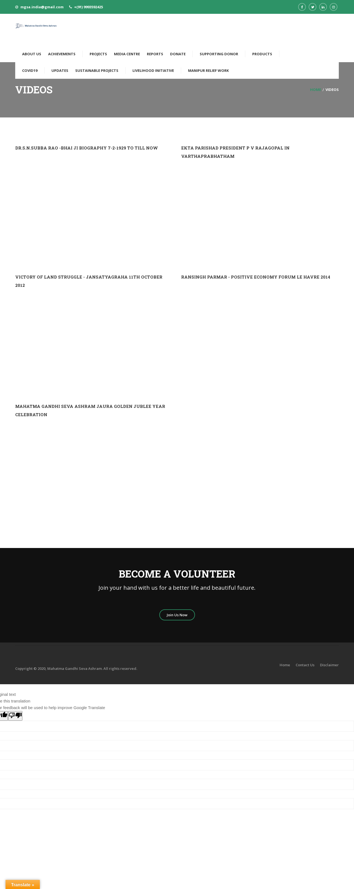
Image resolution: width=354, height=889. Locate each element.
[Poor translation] (15, 716)
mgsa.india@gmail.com (42, 6)
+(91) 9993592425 (88, 6)
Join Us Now (177, 614)
